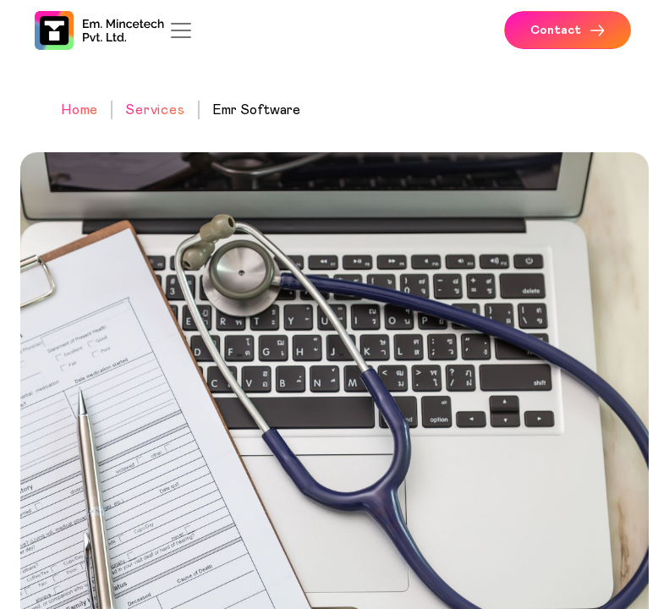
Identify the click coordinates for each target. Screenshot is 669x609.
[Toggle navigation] (181, 30)
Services (154, 110)
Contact (567, 30)
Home (79, 110)
